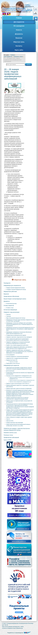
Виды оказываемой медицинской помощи (15, 318)
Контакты (19, 46)
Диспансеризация (10, 370)
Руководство (7, 283)
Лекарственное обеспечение (11, 296)
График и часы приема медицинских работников (17, 345)
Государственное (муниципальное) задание (16, 335)
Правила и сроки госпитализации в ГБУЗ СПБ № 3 (17, 383)
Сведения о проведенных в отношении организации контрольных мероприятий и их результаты (18, 342)
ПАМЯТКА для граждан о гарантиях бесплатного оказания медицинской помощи (17, 429)
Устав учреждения (10, 354)
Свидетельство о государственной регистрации (17, 358)
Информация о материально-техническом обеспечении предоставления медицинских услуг (18, 333)
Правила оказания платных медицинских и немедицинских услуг (22, 380)
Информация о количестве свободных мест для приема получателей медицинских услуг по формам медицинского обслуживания (19, 324)
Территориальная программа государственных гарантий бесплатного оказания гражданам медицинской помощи (19, 368)
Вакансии (19, 38)
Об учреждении (19, 26)
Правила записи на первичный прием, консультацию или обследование (19, 401)
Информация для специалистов (12, 285)
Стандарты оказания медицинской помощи (16, 289)
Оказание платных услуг (10, 432)
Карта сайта (19, 50)
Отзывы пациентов (9, 305)
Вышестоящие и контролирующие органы (15, 298)
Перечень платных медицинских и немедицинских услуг (20, 381)
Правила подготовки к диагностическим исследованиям (18, 388)
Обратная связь (18, 42)
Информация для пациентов (11, 365)
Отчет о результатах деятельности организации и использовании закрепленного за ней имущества (17, 339)
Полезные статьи (8, 435)
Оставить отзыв (9, 307)
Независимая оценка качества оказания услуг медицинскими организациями (20, 373)
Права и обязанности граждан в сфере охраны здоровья (19, 417)
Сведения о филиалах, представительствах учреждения (19, 337)
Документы (19, 34)
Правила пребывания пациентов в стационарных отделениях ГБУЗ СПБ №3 (20, 386)
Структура (8, 316)
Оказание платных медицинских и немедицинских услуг (19, 375)
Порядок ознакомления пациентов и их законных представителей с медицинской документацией (17, 398)
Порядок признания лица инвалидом (14, 422)
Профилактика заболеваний (11, 437)
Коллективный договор (11, 303)
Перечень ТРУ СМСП (13, 361)
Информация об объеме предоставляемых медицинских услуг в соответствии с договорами (20, 320)
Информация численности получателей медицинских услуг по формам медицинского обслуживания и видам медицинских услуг (20, 329)
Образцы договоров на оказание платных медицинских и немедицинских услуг (20, 378)
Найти (28, 64)
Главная (19, 18)
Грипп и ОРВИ (7, 440)
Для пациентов (19, 22)
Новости (19, 30)
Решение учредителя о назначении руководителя (17, 356)
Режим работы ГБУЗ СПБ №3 (13, 363)
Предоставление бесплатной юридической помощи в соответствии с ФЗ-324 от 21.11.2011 (18, 425)
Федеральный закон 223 (11, 360)
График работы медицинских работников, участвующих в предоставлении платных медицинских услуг (19, 347)
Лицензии (8, 314)
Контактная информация (10, 309)
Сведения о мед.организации (11, 312)
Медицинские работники (10, 291)
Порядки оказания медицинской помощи (15, 287)
